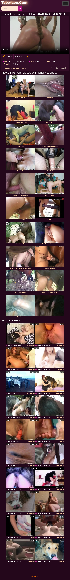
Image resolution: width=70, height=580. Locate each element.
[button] (65, 3)
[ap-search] (11, 8)
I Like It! (7, 56)
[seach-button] (20, 8)
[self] (11, 3)
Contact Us (34, 576)
